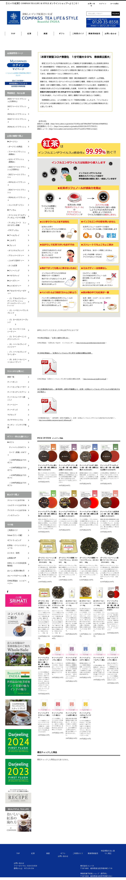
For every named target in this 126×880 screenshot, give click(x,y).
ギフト (62, 34)
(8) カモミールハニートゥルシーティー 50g (85, 603)
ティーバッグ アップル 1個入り (112, 659)
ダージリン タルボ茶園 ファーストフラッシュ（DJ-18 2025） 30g (44, 604)
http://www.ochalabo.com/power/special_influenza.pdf (55, 420)
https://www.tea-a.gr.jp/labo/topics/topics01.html (90, 343)
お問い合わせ (111, 34)
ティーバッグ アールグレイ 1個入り (99, 660)
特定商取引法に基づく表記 (108, 852)
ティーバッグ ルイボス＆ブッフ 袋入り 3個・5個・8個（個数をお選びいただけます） (44, 663)
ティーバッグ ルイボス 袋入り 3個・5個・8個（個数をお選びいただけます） (113, 605)
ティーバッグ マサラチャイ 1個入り (44, 715)
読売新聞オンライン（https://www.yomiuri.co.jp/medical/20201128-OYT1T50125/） (67, 126)
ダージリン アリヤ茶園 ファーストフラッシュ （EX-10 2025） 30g (68, 560)
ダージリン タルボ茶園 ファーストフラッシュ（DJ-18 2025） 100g (58, 604)
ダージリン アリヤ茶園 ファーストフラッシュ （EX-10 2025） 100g (89, 560)
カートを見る (114, 3)
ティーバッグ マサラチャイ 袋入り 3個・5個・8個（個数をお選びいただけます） (68, 514)
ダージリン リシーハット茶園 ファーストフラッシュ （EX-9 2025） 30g (47, 560)
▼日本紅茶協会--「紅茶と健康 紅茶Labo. (53, 338)
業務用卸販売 (94, 34)
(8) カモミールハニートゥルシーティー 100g (99, 603)
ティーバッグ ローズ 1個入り (57, 714)
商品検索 (115, 14)
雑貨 (46, 34)
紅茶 (29, 34)
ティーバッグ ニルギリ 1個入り (85, 659)
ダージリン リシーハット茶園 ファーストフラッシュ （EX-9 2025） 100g (109, 560)
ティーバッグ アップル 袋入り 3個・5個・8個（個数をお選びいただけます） (47, 514)
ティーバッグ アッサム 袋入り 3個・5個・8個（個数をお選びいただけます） (47, 467)
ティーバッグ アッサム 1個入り (57, 659)
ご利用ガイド (78, 34)
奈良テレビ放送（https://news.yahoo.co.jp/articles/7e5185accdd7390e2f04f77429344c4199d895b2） (73, 124)
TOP (13, 34)
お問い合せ (91, 4)
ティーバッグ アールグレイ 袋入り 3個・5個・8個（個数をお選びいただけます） (109, 467)
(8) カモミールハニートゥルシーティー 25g (72, 603)
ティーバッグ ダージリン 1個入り (71, 659)
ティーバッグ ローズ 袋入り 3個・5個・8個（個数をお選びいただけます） (89, 514)
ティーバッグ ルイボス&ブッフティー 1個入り (85, 715)
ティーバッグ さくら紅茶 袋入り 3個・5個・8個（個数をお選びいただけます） (109, 514)
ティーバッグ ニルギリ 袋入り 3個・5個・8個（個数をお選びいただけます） (89, 467)
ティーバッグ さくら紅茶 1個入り (71, 714)
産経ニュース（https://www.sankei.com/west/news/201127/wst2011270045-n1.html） (67, 129)
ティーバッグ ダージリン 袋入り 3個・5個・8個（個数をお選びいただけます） (68, 467)
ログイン (103, 3)
